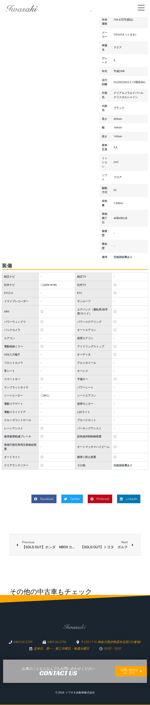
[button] (43, 499)
